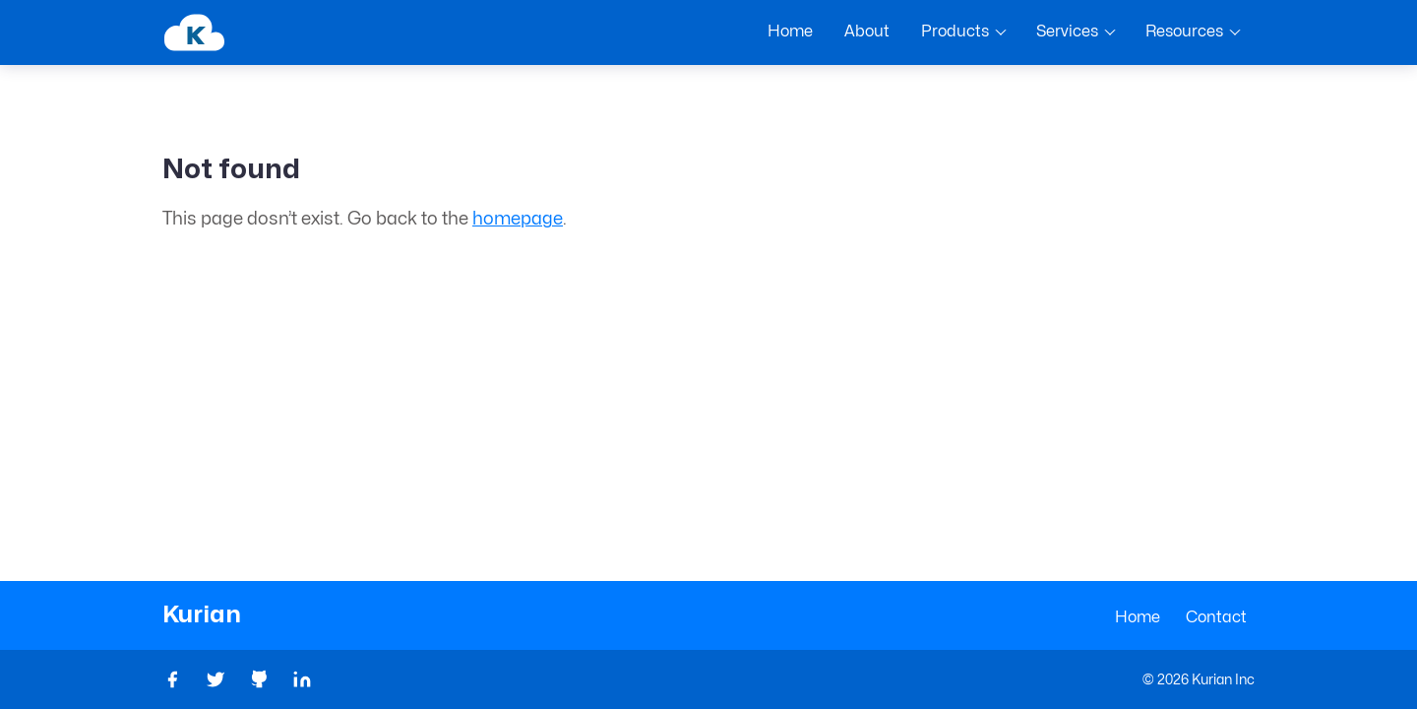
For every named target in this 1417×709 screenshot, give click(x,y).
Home (1137, 617)
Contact (1216, 617)
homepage (517, 219)
